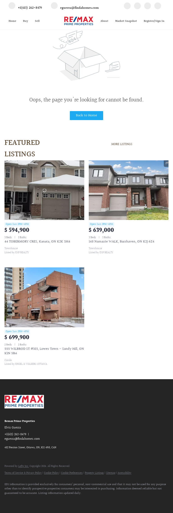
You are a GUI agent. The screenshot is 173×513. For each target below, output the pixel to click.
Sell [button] (37, 21)
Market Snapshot (126, 21)
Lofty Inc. (23, 466)
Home (12, 21)
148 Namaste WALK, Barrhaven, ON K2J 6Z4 (121, 241)
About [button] (104, 21)
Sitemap (110, 473)
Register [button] (149, 21)
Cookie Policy (51, 473)
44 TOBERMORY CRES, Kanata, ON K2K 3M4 (37, 241)
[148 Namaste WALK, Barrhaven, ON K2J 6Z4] (128, 190)
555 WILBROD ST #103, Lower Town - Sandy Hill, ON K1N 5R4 (44, 351)
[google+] (157, 6)
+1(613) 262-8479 (15, 434)
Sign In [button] (159, 21)
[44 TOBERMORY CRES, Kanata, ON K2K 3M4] (44, 190)
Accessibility (124, 473)
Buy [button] (25, 21)
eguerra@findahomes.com (22, 439)
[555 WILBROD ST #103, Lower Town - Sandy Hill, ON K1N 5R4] (44, 297)
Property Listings (94, 473)
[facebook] (127, 6)
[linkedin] (137, 6)
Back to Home (86, 115)
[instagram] (147, 6)
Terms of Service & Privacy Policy (23, 473)
